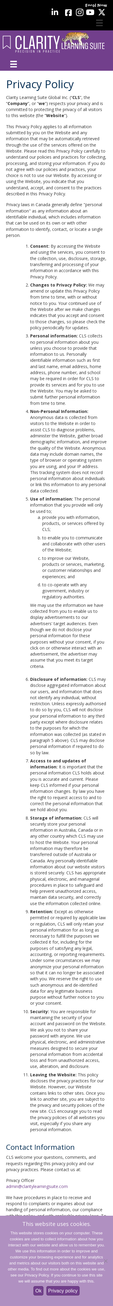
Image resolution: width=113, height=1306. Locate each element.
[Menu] (13, 64)
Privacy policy (63, 1290)
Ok (38, 1290)
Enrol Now (96, 5)
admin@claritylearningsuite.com (37, 1186)
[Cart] (99, 22)
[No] (105, 1261)
